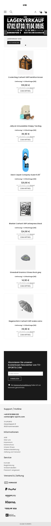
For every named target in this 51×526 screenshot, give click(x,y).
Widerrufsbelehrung (11, 449)
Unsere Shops (9, 447)
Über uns (7, 440)
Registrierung (9, 465)
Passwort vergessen (12, 470)
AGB (5, 437)
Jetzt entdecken (13, 43)
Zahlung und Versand (12, 452)
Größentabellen (10, 468)
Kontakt (7, 463)
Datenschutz (9, 445)
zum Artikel (25, 91)
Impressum (8, 442)
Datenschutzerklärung (22, 385)
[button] (25, 45)
